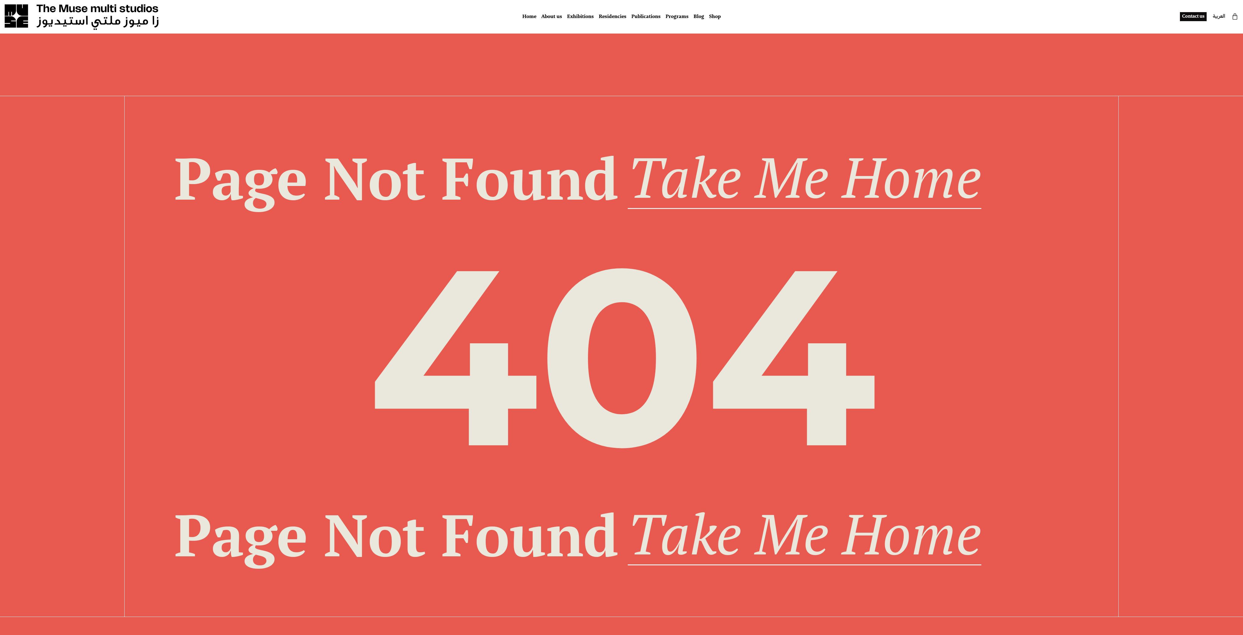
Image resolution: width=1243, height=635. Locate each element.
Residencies (612, 16)
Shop (715, 16)
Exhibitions (580, 16)
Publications (646, 16)
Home (529, 16)
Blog (699, 16)
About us (551, 16)
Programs (677, 16)
